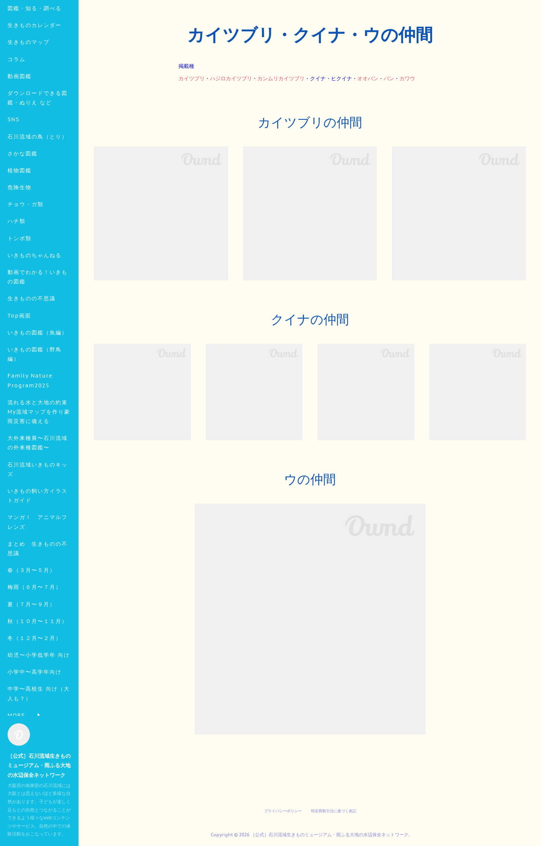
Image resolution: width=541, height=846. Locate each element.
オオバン (367, 78)
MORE (16, 189)
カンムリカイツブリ (281, 78)
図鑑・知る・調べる (35, 60)
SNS (14, 172)
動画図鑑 (20, 128)
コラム (17, 111)
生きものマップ (29, 94)
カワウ (407, 78)
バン (389, 78)
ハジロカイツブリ (231, 78)
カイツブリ (191, 78)
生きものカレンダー (35, 77)
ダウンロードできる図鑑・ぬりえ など (38, 150)
